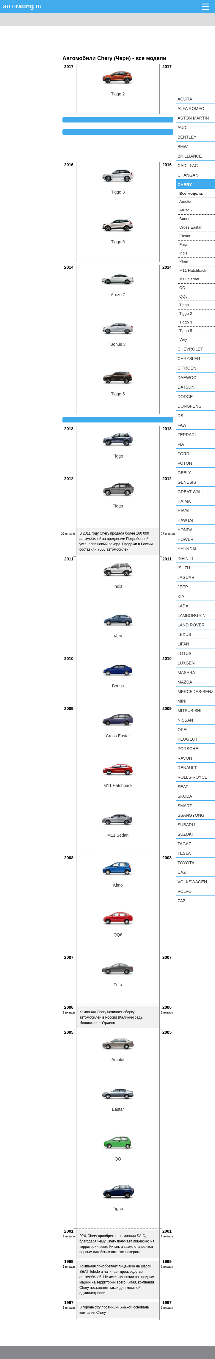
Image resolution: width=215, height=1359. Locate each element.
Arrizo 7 (186, 210)
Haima (184, 501)
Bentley (187, 137)
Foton (185, 463)
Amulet (185, 201)
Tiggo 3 (185, 322)
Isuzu (184, 567)
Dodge (185, 396)
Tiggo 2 (185, 313)
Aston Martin (193, 118)
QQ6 (183, 296)
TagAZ (184, 843)
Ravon (185, 758)
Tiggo (184, 305)
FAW (182, 425)
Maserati (188, 672)
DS (180, 415)
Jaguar (186, 577)
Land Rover (191, 625)
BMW (183, 146)
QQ (182, 287)
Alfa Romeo (191, 108)
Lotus (185, 653)
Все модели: (191, 193)
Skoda (185, 796)
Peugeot (188, 739)
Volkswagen (192, 881)
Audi (182, 127)
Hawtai (185, 520)
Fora (183, 244)
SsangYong (191, 815)
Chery (185, 184)
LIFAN (183, 644)
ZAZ (181, 900)
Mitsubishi (189, 710)
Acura (185, 99)
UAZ (182, 872)
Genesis (187, 482)
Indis (183, 253)
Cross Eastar (190, 227)
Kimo (183, 262)
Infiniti (185, 558)
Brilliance (190, 156)
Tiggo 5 (185, 331)
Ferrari (187, 434)
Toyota (186, 862)
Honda (185, 529)
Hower (186, 539)
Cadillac (188, 165)
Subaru (186, 824)
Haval (184, 510)
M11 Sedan (189, 279)
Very (183, 339)
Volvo (185, 891)
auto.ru (22, 6)
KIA (181, 596)
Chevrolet (190, 349)
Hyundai (187, 548)
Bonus (184, 218)
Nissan (185, 720)
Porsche (188, 748)
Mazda (185, 682)
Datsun (186, 387)
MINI (182, 701)
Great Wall (191, 491)
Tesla (184, 853)
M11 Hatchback (192, 270)
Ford (183, 453)
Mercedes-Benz (196, 691)
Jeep (183, 587)
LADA (183, 606)
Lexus (184, 634)
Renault (187, 767)
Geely (184, 472)
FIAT (182, 444)
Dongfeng (190, 406)
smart (185, 805)
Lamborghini (192, 615)
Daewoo (187, 377)
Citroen (187, 368)
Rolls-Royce (192, 777)
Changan (188, 175)
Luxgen (186, 663)
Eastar (185, 236)
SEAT (183, 786)
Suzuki (185, 834)
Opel (183, 729)
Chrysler (189, 358)
